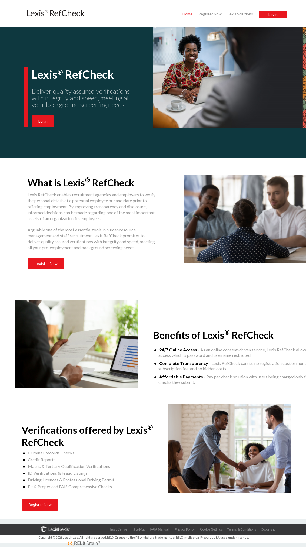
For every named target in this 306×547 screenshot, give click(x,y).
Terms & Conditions (241, 529)
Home (187, 14)
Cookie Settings (211, 529)
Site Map (139, 529)
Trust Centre (118, 529)
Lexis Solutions (240, 14)
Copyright (268, 529)
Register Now (210, 14)
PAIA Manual (159, 529)
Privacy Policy (185, 529)
